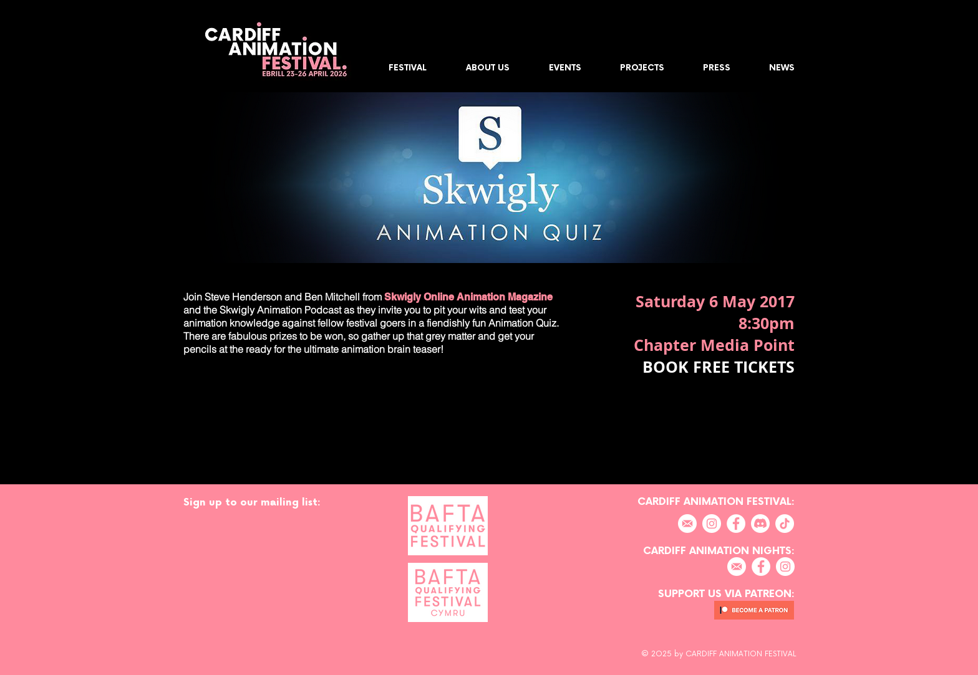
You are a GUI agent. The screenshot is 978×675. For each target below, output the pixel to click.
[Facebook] (736, 523)
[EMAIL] (687, 523)
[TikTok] (784, 523)
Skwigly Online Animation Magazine (467, 297)
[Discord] (760, 523)
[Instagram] (711, 523)
